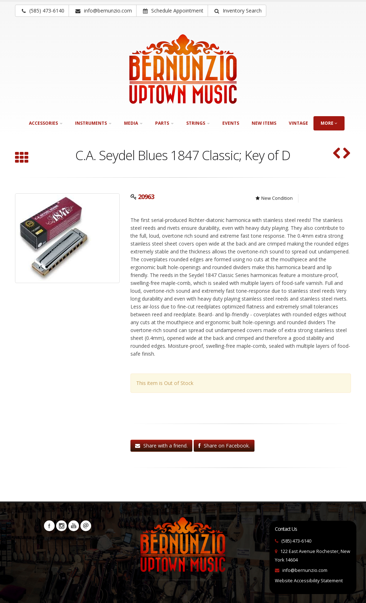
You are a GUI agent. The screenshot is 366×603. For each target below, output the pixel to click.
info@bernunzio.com (304, 570)
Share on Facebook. (224, 445)
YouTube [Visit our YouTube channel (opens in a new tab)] (73, 525)
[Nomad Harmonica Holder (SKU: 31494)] (337, 154)
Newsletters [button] (85, 525)
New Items (264, 123)
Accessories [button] (46, 123)
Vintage (298, 123)
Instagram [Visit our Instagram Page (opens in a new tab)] (61, 525)
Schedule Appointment (173, 10)
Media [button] (133, 123)
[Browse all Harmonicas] (22, 158)
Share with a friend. (161, 445)
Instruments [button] (93, 123)
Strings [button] (198, 123)
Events (230, 123)
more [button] (329, 123)
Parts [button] (164, 123)
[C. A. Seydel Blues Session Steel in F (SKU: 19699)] (346, 154)
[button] (237, 11)
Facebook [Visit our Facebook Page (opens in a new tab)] (49, 525)
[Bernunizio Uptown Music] (183, 69)
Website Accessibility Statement (309, 581)
